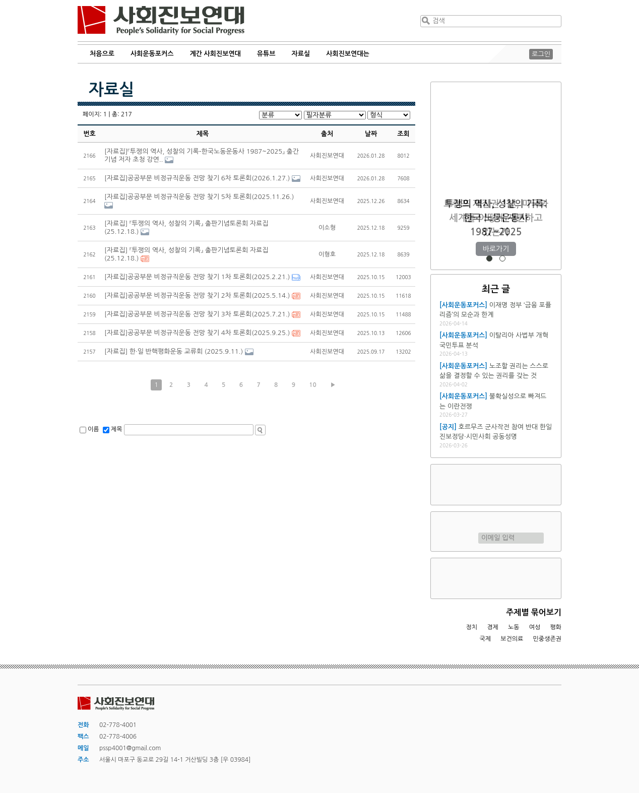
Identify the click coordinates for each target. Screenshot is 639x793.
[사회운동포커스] (463, 305)
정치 (471, 627)
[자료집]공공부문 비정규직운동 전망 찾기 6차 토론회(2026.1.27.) (197, 178)
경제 (492, 627)
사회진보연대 (161, 20)
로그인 (541, 54)
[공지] (448, 427)
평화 (555, 627)
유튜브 (266, 53)
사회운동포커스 (152, 53)
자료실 (301, 53)
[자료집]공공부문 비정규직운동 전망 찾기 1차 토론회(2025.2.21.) (197, 277)
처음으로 (102, 53)
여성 (535, 627)
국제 (485, 639)
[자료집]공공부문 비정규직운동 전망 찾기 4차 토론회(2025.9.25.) (197, 332)
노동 (514, 627)
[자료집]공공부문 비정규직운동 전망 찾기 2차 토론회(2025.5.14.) (197, 295)
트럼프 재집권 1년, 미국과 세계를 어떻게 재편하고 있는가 (495, 218)
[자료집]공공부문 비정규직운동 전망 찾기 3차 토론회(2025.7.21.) (197, 314)
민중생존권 (547, 639)
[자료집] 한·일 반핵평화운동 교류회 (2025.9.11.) (173, 351)
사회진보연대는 (347, 53)
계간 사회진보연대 (214, 53)
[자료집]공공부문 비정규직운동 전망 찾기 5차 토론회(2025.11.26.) (199, 196)
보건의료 (511, 639)
